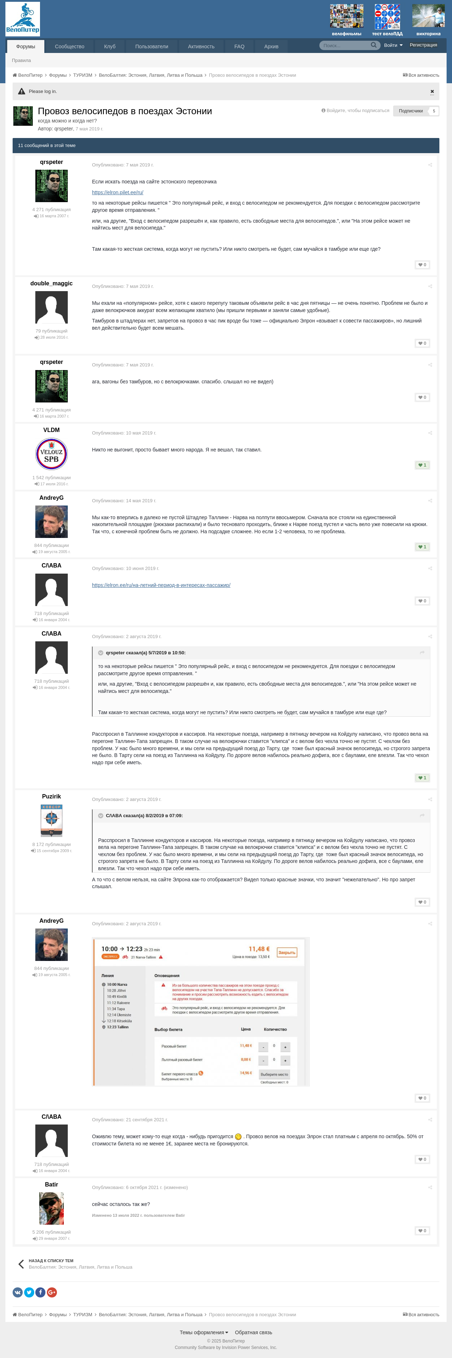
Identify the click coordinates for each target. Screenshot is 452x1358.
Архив (271, 46)
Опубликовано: (124, 165)
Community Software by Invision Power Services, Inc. (226, 1347)
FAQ (239, 46)
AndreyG (51, 498)
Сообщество (69, 46)
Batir (51, 1184)
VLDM (51, 430)
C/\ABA (51, 565)
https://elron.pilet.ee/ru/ (118, 192)
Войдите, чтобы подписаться (358, 110)
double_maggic (51, 283)
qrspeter (63, 129)
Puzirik (51, 796)
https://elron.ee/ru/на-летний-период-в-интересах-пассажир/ (162, 585)
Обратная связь (253, 1332)
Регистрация (423, 45)
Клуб (110, 46)
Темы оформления (204, 1332)
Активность (201, 46)
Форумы (25, 46)
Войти (393, 45)
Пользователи (151, 46)
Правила (21, 60)
